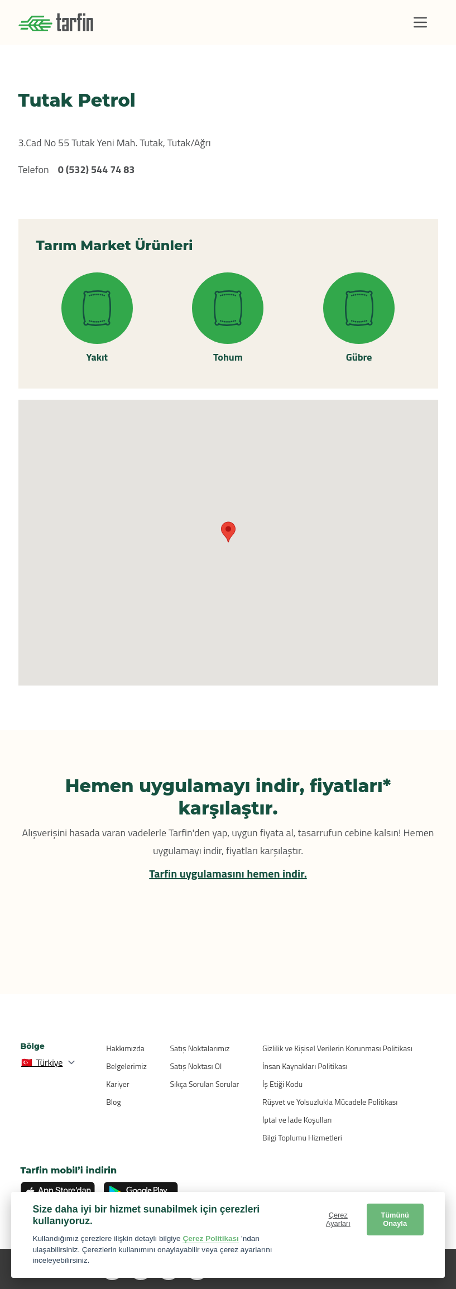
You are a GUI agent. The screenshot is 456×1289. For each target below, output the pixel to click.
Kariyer (117, 1084)
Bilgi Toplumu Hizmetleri (302, 1137)
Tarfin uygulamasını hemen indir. (228, 873)
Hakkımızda (125, 1048)
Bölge (33, 1046)
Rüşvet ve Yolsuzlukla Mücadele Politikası (329, 1102)
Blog (113, 1102)
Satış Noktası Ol (196, 1066)
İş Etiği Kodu (282, 1084)
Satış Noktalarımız (200, 1048)
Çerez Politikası (211, 1238)
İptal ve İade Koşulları (297, 1119)
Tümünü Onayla (395, 1219)
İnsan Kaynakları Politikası (304, 1066)
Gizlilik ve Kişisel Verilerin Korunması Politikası (337, 1048)
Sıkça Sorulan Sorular (204, 1084)
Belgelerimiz (126, 1066)
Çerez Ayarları (338, 1219)
